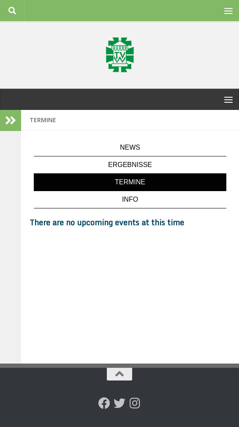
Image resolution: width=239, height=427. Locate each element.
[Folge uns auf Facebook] (104, 403)
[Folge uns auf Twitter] (119, 403)
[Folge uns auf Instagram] (135, 403)
